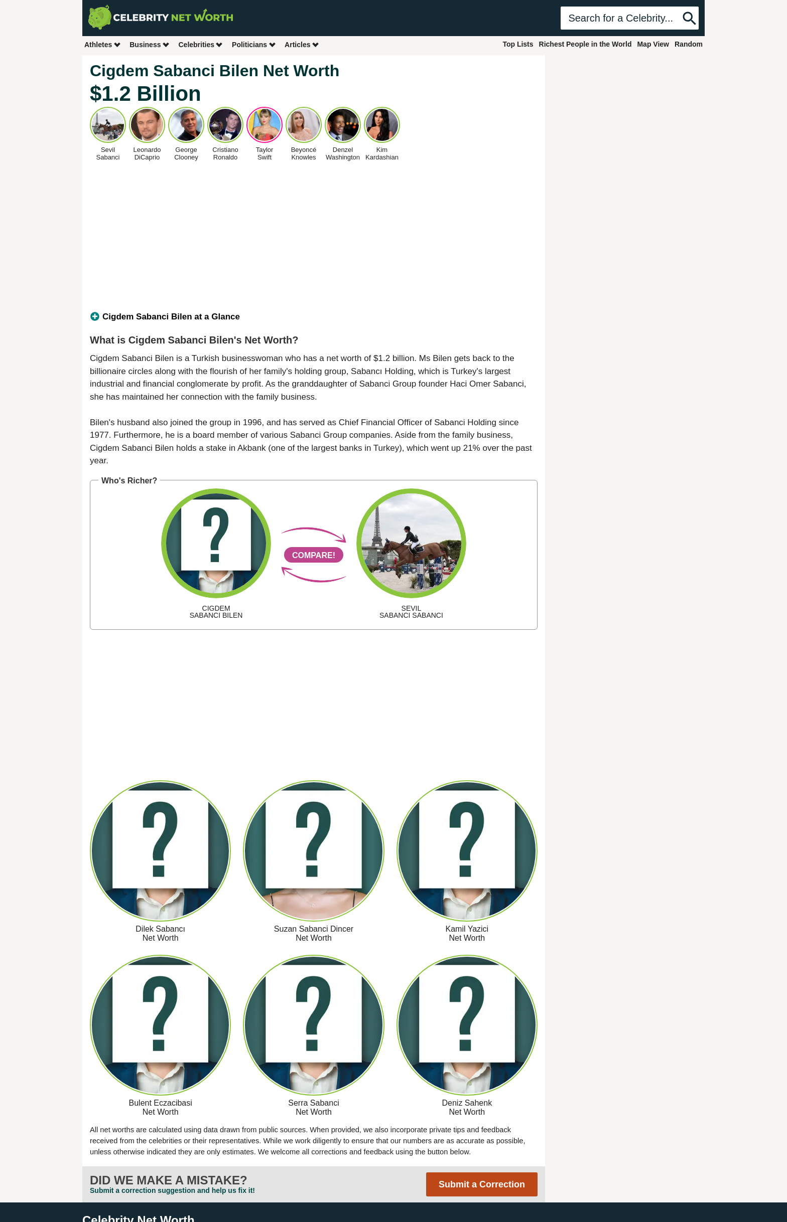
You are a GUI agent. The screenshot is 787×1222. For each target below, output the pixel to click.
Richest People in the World (585, 44)
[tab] (313, 317)
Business (149, 44)
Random (689, 44)
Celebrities (200, 44)
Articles (302, 44)
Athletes (102, 44)
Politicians (254, 44)
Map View (653, 44)
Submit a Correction (482, 1184)
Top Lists (517, 44)
